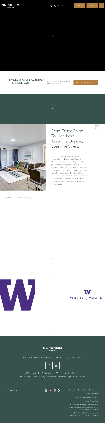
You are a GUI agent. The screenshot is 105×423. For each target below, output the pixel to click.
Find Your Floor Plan (85, 82)
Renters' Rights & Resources (71, 376)
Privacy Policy (93, 390)
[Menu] (101, 5)
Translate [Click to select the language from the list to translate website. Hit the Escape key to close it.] (72, 390)
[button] (51, 5)
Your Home (10, 198)
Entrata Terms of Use (91, 401)
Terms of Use (82, 390)
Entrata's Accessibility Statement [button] (87, 397)
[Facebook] (49, 365)
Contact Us (92, 6)
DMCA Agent (24, 376)
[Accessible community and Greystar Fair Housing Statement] (59, 390)
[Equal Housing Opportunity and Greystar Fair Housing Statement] (54, 390)
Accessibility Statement (45, 376)
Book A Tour (97, 126)
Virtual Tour (79, 6)
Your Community (24, 198)
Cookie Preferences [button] (92, 394)
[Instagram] (56, 365)
